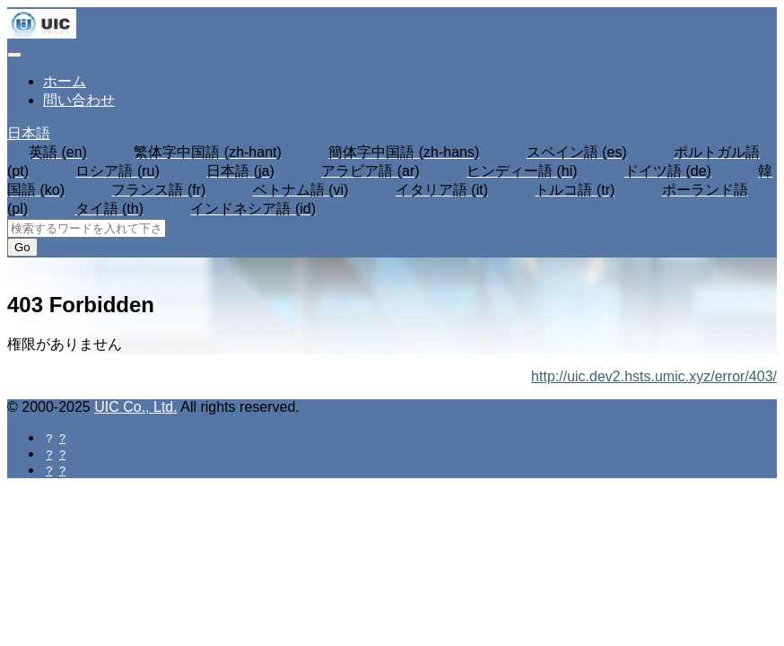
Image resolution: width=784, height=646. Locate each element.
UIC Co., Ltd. (135, 407)
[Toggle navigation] (14, 54)
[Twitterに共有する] (61, 453)
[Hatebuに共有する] (61, 469)
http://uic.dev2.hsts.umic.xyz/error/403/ (654, 376)
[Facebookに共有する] (61, 437)
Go (22, 247)
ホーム (64, 81)
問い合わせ (79, 100)
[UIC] (41, 33)
